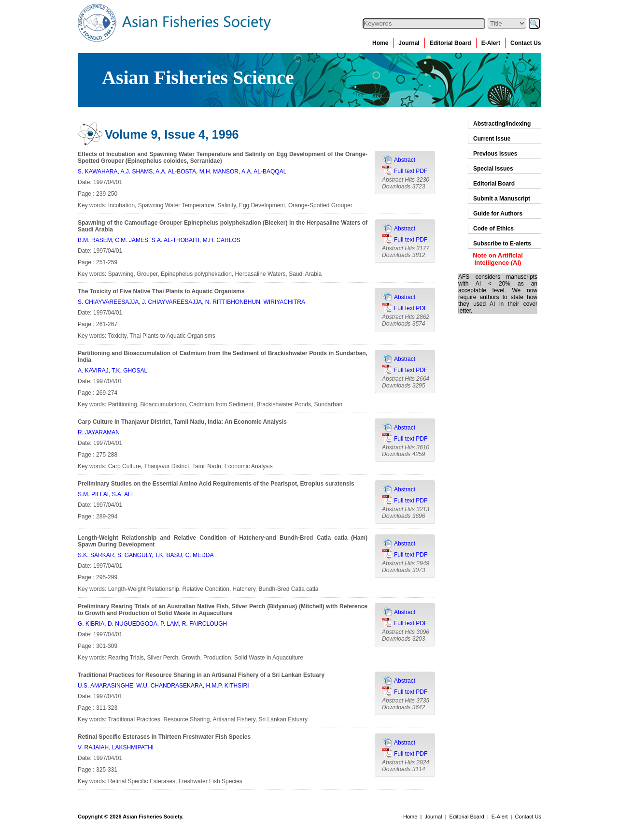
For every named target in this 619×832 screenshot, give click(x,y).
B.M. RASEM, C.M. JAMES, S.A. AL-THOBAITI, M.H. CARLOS (159, 240)
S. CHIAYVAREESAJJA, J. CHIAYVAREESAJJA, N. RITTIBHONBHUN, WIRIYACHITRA (191, 302)
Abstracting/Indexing (502, 123)
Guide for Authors (497, 213)
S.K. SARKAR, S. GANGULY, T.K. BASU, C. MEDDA (145, 555)
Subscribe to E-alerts (502, 243)
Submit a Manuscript (501, 198)
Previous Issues (495, 153)
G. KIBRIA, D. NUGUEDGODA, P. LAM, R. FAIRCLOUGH (152, 623)
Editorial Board (450, 43)
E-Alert (490, 43)
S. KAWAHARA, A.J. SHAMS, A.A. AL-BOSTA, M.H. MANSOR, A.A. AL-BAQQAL (182, 171)
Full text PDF (410, 171)
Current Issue (491, 138)
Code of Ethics (493, 228)
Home (380, 43)
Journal (408, 43)
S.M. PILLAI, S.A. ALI (105, 494)
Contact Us (525, 43)
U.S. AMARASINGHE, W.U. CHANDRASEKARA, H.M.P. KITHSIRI (163, 685)
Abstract (404, 160)
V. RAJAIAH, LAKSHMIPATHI (116, 747)
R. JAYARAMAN (99, 432)
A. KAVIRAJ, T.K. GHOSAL (112, 370)
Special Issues (493, 168)
